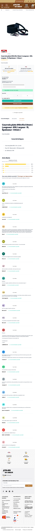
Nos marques (16, 500)
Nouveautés (15, 506)
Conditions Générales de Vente (8, 529)
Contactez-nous (19, 1)
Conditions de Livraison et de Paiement (5, 512)
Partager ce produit (17, 112)
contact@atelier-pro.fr (11, 72)
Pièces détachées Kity (30, 10)
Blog (3, 502)
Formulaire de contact (29, 507)
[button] (17, 112)
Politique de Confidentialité (27, 529)
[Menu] (2, 5)
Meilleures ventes (17, 508)
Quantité (4, 93)
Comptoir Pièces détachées (18, 10)
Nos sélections (16, 502)
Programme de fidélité (5, 504)
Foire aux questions (6, 500)
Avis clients (21, 118)
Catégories (7, 10)
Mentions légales (18, 529)
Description (14, 118)
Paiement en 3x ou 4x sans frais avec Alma (5, 508)
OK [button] (28, 485)
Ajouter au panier (18, 100)
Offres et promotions (15, 504)
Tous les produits (16, 499)
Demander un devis (17, 103)
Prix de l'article (5, 77)
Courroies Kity (4, 60)
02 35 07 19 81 (29, 502)
